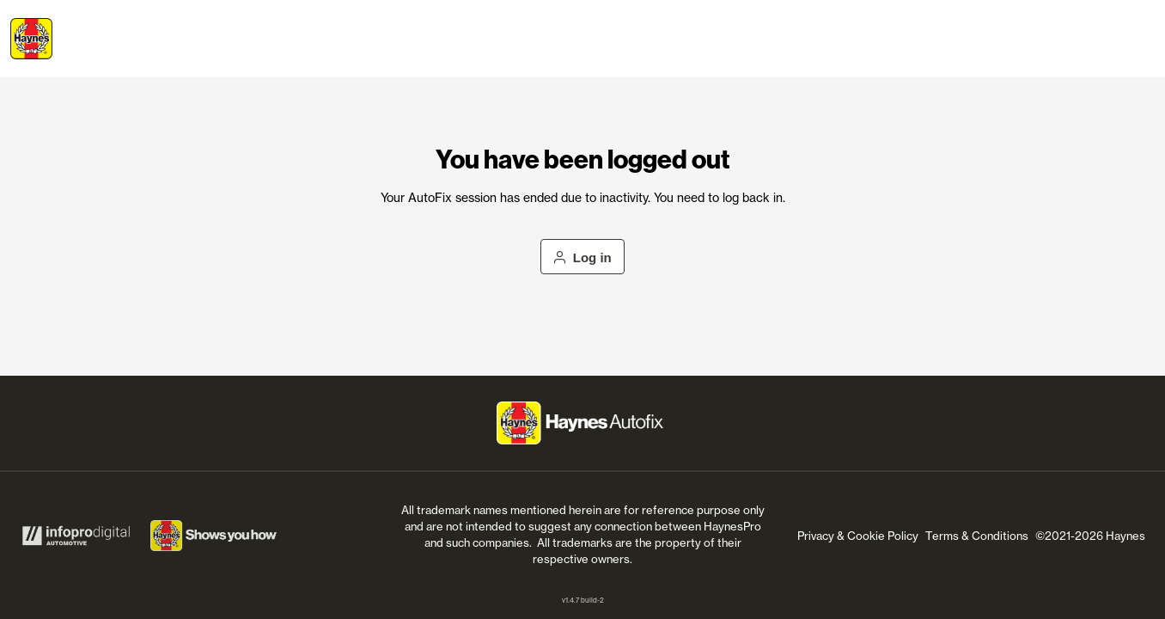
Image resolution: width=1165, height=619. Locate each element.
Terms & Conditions (976, 535)
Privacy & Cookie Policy (857, 535)
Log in (582, 257)
